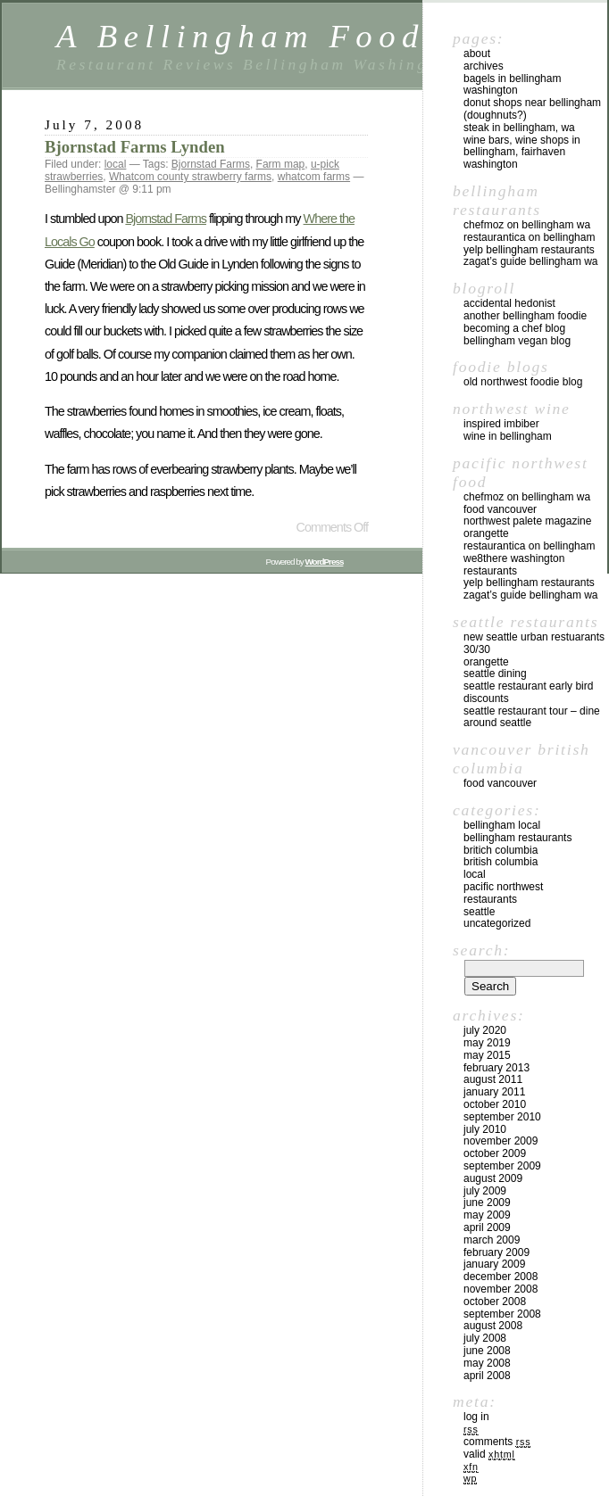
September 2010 (502, 1117)
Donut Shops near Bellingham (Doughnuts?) (532, 108)
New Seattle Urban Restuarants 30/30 (534, 643)
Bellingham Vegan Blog (517, 341)
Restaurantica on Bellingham (529, 237)
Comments (496, 1441)
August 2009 (492, 1178)
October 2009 (494, 1153)
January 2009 (494, 1264)
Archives (483, 66)
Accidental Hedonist (509, 303)
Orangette (486, 533)
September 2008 (502, 1314)
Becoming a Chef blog (514, 328)
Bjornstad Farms (210, 164)
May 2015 (487, 1055)
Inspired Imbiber (501, 423)
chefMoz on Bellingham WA (526, 225)
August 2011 (492, 1079)
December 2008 (500, 1276)
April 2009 (487, 1227)
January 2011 (494, 1092)
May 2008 (487, 1363)
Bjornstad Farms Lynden (135, 146)
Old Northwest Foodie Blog (522, 382)
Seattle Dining (495, 673)
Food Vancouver (500, 509)
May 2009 (487, 1215)
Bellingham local (501, 825)
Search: (481, 950)
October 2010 (494, 1104)
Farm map (280, 164)
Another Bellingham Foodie (525, 316)
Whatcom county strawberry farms (190, 176)
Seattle (479, 911)
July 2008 (484, 1338)
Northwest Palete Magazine (527, 521)
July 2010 (484, 1129)
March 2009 (491, 1240)
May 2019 (487, 1043)
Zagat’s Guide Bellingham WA (530, 261)
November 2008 (500, 1289)
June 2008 (487, 1350)
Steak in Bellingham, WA (519, 127)
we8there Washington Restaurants (513, 564)
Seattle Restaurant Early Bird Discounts (528, 692)
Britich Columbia (500, 850)
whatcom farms (314, 176)
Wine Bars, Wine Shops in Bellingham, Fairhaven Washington (521, 152)
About (476, 53)
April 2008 (487, 1375)
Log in (476, 1416)
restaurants (490, 899)
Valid (489, 1454)
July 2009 (484, 1191)
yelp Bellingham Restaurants (529, 250)
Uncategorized (496, 923)
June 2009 (487, 1202)
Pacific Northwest (503, 886)
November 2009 (500, 1141)
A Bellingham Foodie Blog (310, 36)
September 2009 (502, 1166)
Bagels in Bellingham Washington (512, 84)
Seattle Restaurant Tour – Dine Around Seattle (531, 717)
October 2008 (494, 1301)
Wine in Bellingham (507, 436)
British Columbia (500, 861)
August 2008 (492, 1325)
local (115, 164)
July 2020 (484, 1030)
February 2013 (496, 1068)
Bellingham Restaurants (517, 837)
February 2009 (496, 1252)
